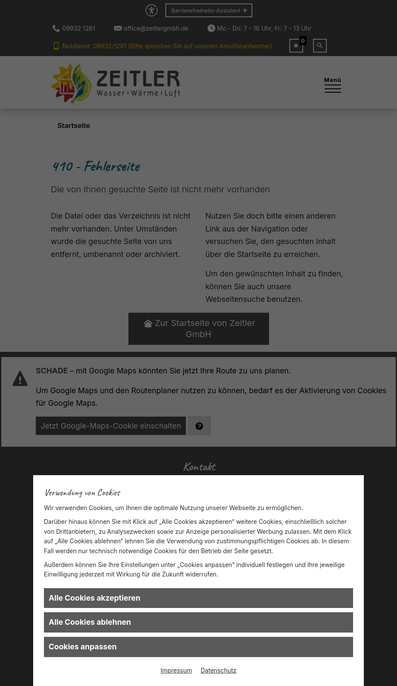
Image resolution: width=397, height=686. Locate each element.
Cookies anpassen (83, 646)
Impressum (176, 670)
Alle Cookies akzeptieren (94, 597)
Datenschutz (218, 670)
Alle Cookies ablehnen (90, 621)
